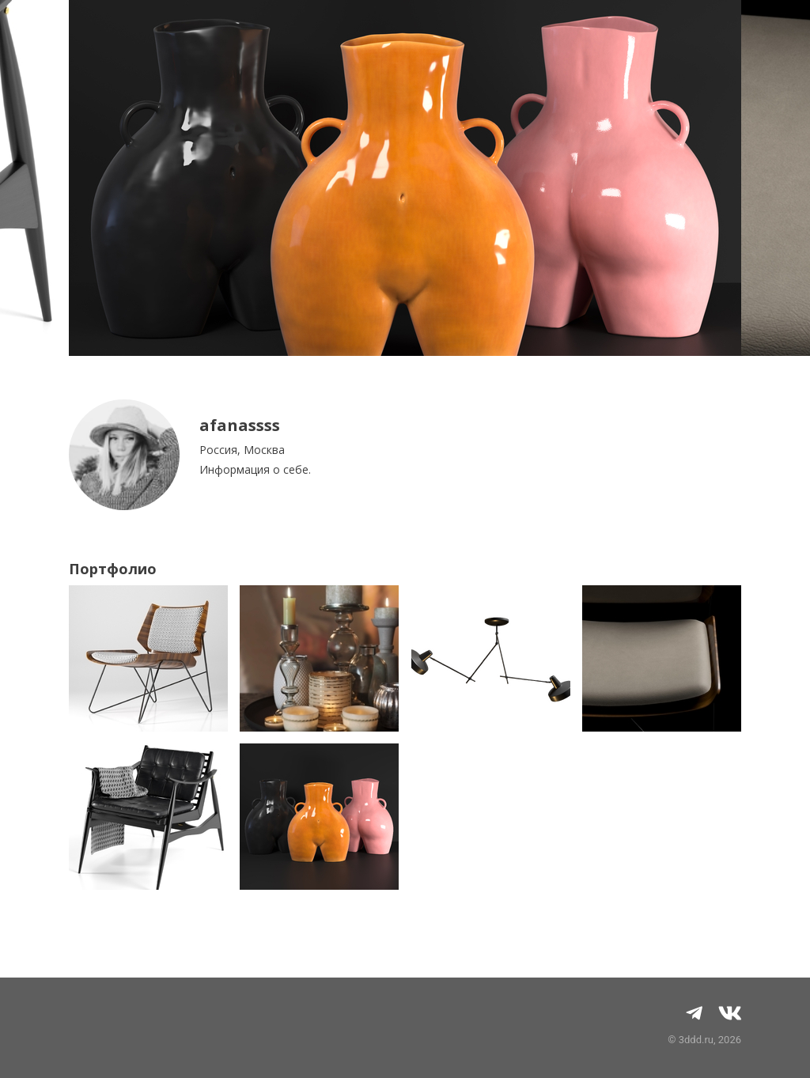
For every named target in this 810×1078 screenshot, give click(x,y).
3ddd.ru (696, 1040)
